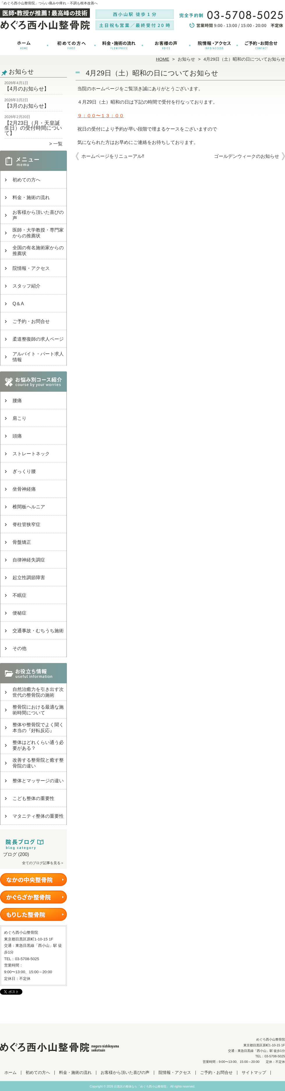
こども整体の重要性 (33, 798)
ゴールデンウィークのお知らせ (246, 156)
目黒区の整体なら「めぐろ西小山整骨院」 (141, 1086)
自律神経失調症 (29, 559)
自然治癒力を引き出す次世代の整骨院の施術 (38, 692)
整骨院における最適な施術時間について (38, 710)
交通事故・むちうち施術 (38, 630)
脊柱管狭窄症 (26, 524)
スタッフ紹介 (26, 285)
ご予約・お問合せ (261, 45)
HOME (162, 59)
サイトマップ (254, 1072)
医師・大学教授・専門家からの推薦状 (38, 232)
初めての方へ (71, 45)
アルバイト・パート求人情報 (38, 356)
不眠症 (19, 595)
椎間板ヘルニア (29, 506)
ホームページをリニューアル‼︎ (112, 156)
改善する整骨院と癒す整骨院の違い (38, 763)
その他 (19, 648)
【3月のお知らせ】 (26, 106)
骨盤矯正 (22, 542)
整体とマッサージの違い (38, 780)
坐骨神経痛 (24, 489)
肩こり (19, 418)
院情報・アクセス (213, 45)
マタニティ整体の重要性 (38, 816)
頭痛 (17, 435)
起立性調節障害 (29, 577)
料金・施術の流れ (118, 45)
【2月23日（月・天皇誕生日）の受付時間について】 (33, 128)
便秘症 (19, 612)
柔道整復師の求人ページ (38, 339)
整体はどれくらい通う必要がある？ (38, 745)
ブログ (10, 854)
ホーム (24, 45)
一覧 (58, 143)
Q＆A (18, 303)
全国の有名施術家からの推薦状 (38, 250)
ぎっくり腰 (24, 471)
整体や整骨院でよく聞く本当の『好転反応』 (38, 727)
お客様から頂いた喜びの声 (166, 45)
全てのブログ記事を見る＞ (43, 863)
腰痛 (17, 400)
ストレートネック (31, 453)
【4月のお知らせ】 (26, 89)
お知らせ (186, 59)
